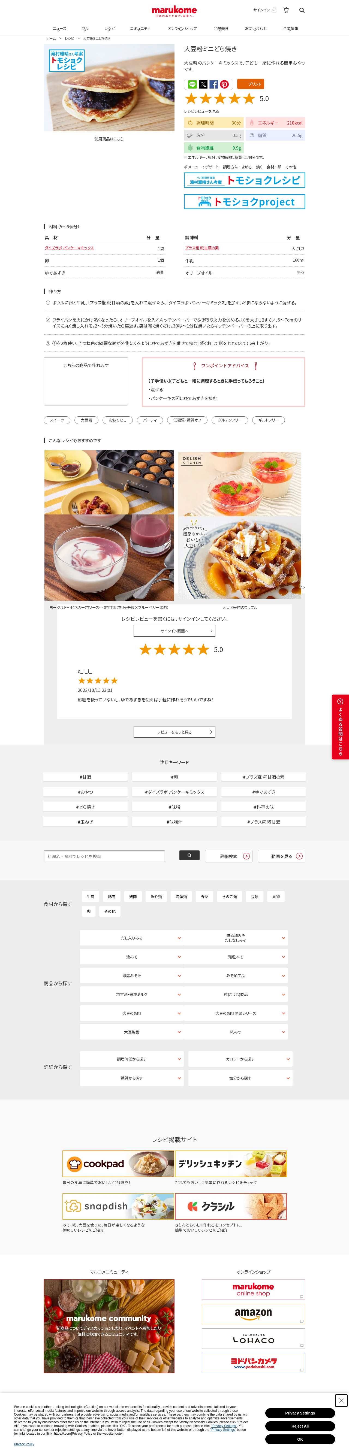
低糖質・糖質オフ (187, 420)
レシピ (109, 25)
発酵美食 (220, 25)
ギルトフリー (268, 420)
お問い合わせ (255, 25)
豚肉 (112, 857)
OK (300, 1439)
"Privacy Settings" (224, 1426)
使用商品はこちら (109, 138)
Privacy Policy (24, 1444)
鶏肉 (133, 857)
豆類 (254, 857)
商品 (85, 25)
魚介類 (156, 857)
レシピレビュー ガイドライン (285, 519)
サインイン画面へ (175, 563)
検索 (302, 10)
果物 (276, 857)
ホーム (51, 38)
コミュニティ (139, 25)
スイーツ (57, 420)
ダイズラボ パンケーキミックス (73, 248)
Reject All (300, 1426)
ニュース (59, 25)
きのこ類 (229, 857)
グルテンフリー (230, 420)
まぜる (246, 166)
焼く (259, 166)
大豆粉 (86, 420)
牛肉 (90, 857)
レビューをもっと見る (174, 664)
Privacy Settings (300, 1413)
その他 (290, 166)
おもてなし (118, 420)
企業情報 (289, 25)
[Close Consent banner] (341, 1401)
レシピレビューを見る (201, 111)
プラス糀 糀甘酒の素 (204, 248)
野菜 (204, 857)
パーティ (150, 420)
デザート (212, 166)
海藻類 (181, 857)
